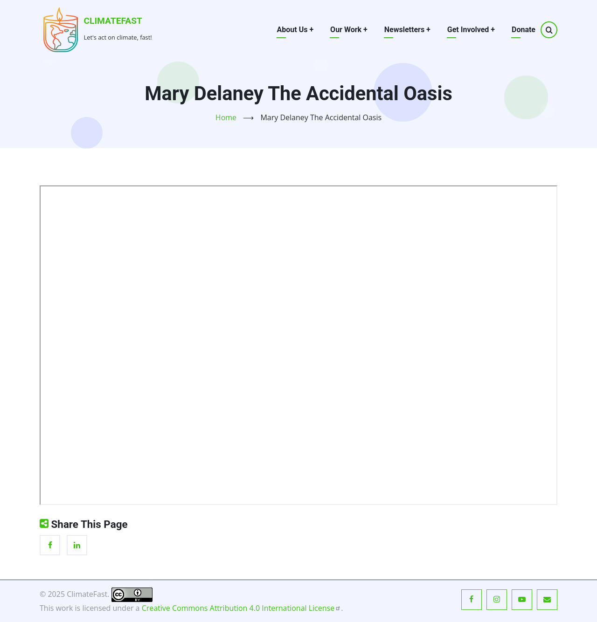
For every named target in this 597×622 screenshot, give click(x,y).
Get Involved (471, 29)
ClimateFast (113, 20)
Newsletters (407, 29)
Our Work (349, 29)
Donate (523, 29)
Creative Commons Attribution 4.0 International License (241, 608)
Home (225, 117)
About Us (295, 29)
